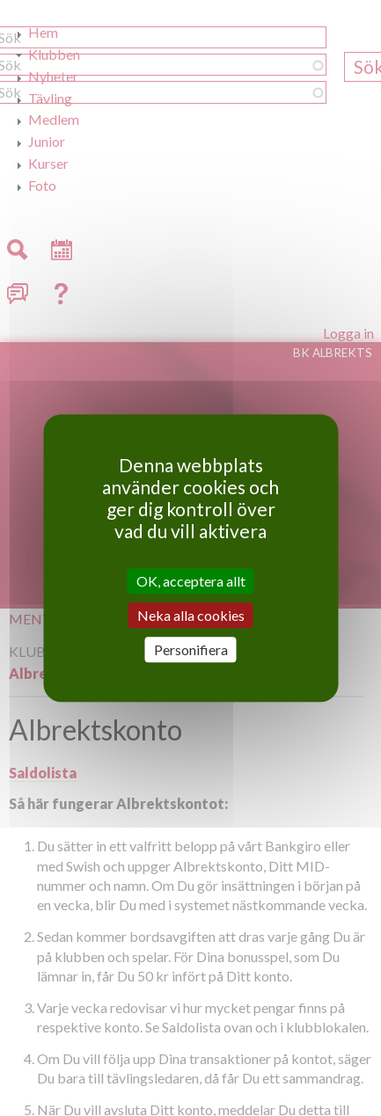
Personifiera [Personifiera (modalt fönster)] (191, 649)
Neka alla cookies (191, 615)
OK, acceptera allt (190, 581)
